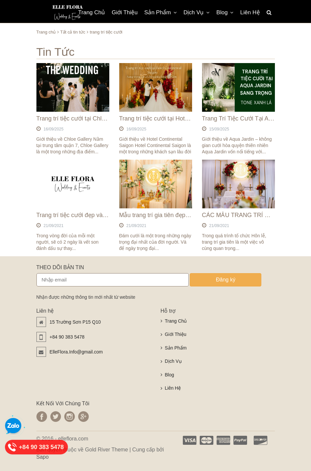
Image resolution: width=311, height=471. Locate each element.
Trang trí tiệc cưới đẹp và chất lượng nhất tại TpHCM (106, 215)
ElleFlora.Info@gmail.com (76, 351)
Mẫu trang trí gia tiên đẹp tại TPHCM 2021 (175, 215)
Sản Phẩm (160, 12)
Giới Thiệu (124, 12)
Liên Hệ (250, 12)
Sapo (42, 457)
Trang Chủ (91, 12)
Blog (224, 12)
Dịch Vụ (196, 12)
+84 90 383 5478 (67, 337)
